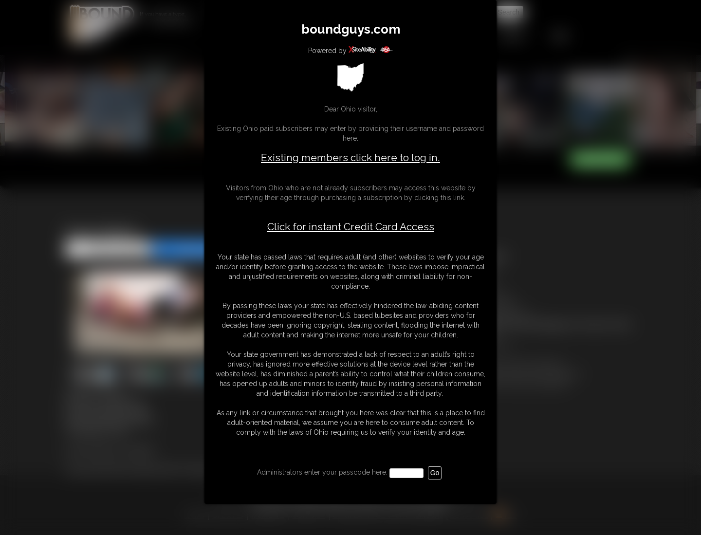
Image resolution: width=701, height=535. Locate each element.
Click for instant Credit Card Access (350, 227)
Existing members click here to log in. (350, 157)
